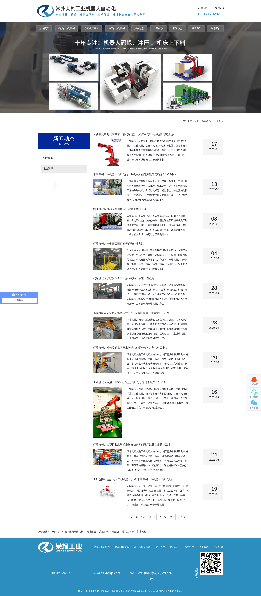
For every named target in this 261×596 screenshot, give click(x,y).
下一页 (162, 516)
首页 (196, 121)
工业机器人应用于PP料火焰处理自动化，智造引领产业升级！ (129, 382)
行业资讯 (218, 121)
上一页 (152, 516)
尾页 (172, 516)
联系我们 (215, 28)
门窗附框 (141, 531)
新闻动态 (177, 28)
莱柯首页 (44, 28)
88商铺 (55, 531)
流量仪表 (104, 531)
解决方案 (139, 28)
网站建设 (91, 531)
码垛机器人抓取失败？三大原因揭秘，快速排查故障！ (125, 278)
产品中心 (158, 28)
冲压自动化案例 (116, 28)
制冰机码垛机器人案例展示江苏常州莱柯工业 (119, 209)
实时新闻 (48, 158)
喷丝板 (115, 531)
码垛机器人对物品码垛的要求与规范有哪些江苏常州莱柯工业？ (130, 347)
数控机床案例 (92, 28)
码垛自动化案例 (66, 28)
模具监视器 (128, 531)
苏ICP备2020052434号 (171, 591)
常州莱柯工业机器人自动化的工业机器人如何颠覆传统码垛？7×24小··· (134, 174)
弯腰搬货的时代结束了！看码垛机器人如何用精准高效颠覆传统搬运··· (134, 134)
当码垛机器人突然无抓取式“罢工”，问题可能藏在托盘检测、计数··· (132, 313)
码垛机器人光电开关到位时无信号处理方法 (118, 243)
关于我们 (196, 28)
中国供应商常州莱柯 (72, 531)
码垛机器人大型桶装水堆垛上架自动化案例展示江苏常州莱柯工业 (131, 444)
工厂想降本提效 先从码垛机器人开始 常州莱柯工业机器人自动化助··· (133, 479)
